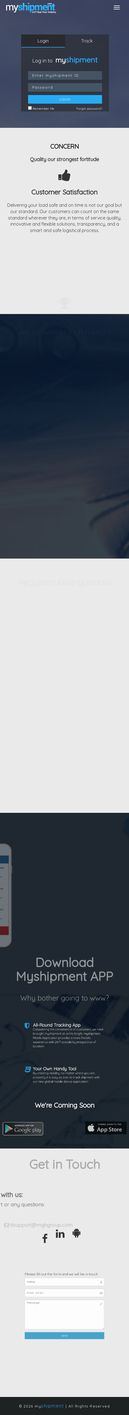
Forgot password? (89, 109)
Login (43, 41)
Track (87, 41)
